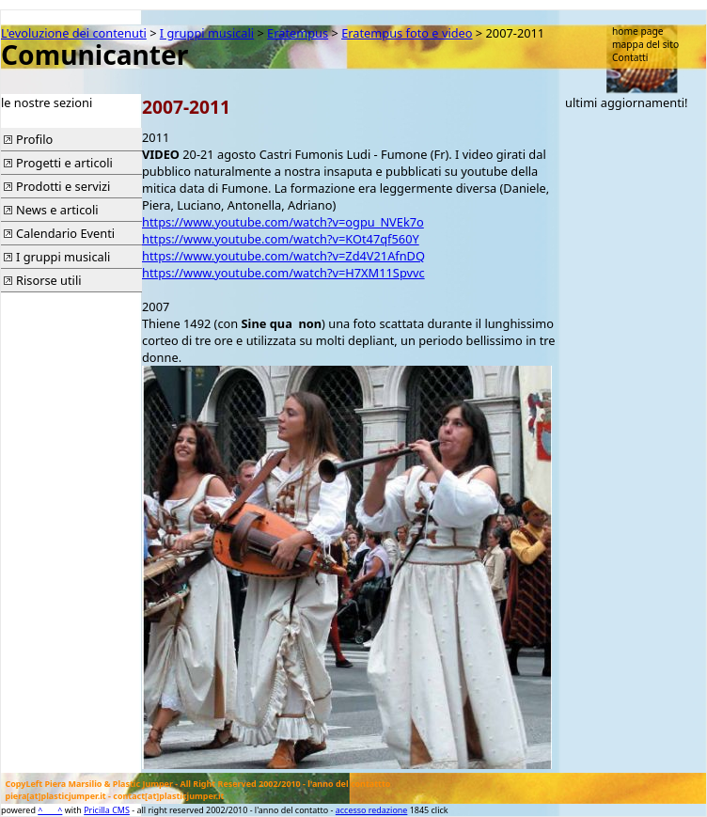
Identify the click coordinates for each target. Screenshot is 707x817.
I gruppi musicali (207, 32)
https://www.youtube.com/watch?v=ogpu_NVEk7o (283, 221)
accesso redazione (372, 810)
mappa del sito (645, 44)
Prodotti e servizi (63, 186)
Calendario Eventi (65, 233)
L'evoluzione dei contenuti (74, 32)
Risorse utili (49, 280)
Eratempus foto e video (406, 32)
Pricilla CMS (107, 810)
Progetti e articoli (64, 162)
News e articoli (57, 209)
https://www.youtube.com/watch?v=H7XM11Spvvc (283, 272)
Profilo (34, 139)
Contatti (630, 57)
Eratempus (297, 32)
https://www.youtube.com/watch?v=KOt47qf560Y (280, 238)
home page (638, 31)
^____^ (50, 810)
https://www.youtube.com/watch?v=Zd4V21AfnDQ (283, 255)
